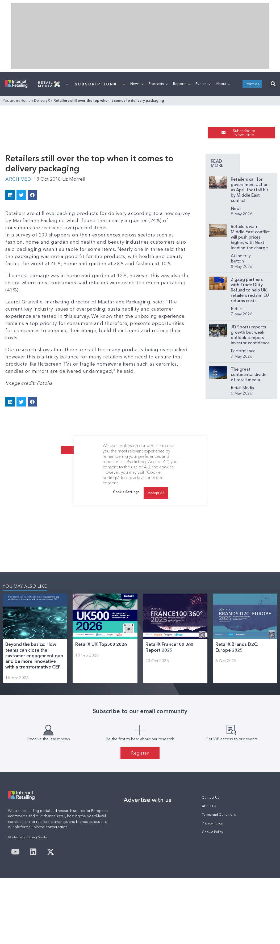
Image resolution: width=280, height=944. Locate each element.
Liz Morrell (73, 179)
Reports (181, 84)
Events (202, 84)
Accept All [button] (156, 492)
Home (26, 100)
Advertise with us (147, 799)
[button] (273, 83)
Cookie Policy (212, 832)
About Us (209, 806)
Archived (18, 179)
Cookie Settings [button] (126, 492)
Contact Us (210, 797)
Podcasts (158, 84)
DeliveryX (42, 100)
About (223, 84)
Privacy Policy (212, 823)
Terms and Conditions (219, 814)
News (136, 84)
